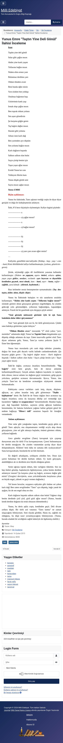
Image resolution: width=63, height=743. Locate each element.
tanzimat (10, 587)
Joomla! (7, 710)
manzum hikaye (13, 579)
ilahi (4, 542)
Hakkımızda (31, 720)
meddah (10, 568)
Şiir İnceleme (17, 530)
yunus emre (14, 542)
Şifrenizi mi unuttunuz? (13, 687)
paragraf (10, 566)
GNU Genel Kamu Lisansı (21, 710)
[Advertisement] (31, 611)
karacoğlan (11, 574)
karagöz (10, 563)
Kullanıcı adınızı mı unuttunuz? (16, 690)
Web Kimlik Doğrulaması (31, 674)
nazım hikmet (12, 584)
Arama (56, 22)
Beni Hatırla (11, 668)
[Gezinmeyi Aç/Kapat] (3, 3)
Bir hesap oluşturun (12, 693)
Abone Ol (30, 725)
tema (9, 576)
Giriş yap (31, 681)
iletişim (29, 715)
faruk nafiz (11, 582)
